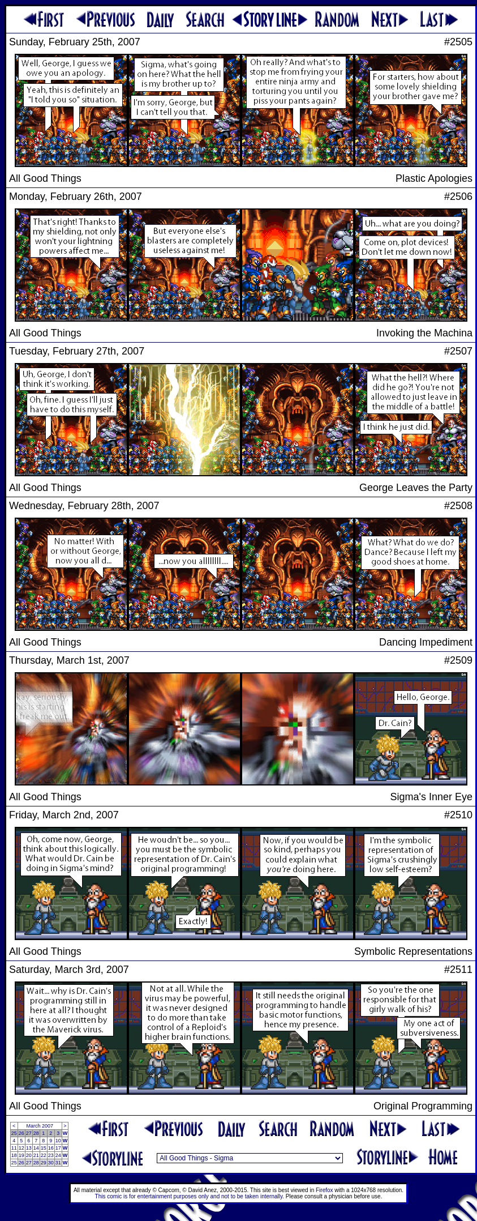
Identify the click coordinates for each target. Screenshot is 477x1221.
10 (58, 1140)
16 (51, 1148)
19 (21, 1155)
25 (14, 1133)
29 (43, 1163)
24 (58, 1155)
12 (21, 1148)
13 (29, 1148)
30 (51, 1163)
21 (36, 1155)
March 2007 (39, 1126)
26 (21, 1133)
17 (58, 1148)
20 (29, 1155)
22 (43, 1155)
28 (36, 1133)
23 (51, 1155)
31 (58, 1163)
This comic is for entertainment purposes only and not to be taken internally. (189, 1196)
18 (14, 1155)
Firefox (324, 1190)
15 (43, 1148)
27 (29, 1133)
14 (36, 1148)
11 (14, 1148)
